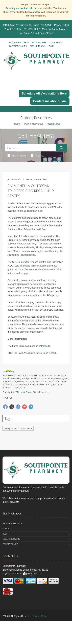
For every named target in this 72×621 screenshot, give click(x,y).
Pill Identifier (39, 42)
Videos (37, 155)
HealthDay (25, 392)
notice (45, 225)
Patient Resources (33, 123)
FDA (41, 309)
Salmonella (26, 428)
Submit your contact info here (22, 8)
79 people (25, 265)
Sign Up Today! (37, 46)
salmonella (44, 346)
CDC (51, 309)
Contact (7, 529)
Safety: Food (10, 428)
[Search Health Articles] (30, 147)
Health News (17, 155)
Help (26, 42)
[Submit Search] (61, 148)
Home (17, 123)
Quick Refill (56, 42)
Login (51, 46)
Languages (15, 42)
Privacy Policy (10, 544)
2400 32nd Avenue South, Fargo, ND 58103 (27, 25)
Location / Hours (18, 46)
